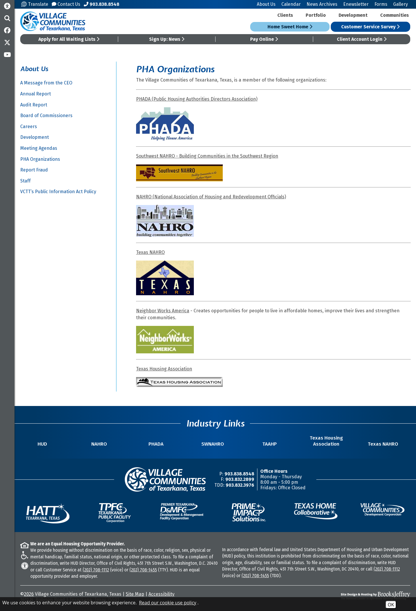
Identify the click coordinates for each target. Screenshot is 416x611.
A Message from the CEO (46, 83)
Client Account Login (362, 39)
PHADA (156, 444)
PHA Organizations (40, 159)
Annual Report (35, 94)
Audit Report (33, 105)
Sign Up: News (166, 39)
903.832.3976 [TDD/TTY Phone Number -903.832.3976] (240, 485)
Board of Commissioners (46, 115)
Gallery (400, 4)
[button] (7, 18)
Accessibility (161, 594)
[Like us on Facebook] (7, 30)
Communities (394, 15)
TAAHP (269, 444)
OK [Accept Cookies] (391, 604)
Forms (380, 4)
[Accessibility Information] (7, 6)
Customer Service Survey (370, 26)
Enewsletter (356, 4)
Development (353, 15)
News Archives (322, 4)
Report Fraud (34, 170)
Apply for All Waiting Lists (68, 39)
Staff (25, 181)
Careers (28, 126)
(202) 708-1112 (96, 570)
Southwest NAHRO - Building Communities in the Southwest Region (207, 156)
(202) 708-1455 (143, 570)
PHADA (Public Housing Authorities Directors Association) (196, 99)
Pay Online (264, 39)
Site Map (135, 594)
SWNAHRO (212, 444)
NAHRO (99, 444)
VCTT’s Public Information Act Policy (58, 191)
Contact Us (66, 4)
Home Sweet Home (290, 26)
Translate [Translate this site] (34, 4)
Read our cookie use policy (167, 602)
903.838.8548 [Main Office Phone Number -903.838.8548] (239, 474)
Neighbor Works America (162, 310)
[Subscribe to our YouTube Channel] (7, 55)
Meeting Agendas (38, 148)
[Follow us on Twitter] (7, 42)
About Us (266, 4)
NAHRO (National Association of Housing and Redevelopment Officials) (211, 197)
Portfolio (316, 15)
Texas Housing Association (164, 369)
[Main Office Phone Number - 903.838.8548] (101, 4)
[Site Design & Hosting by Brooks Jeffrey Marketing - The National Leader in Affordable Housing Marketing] (362, 595)
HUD (42, 444)
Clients (285, 15)
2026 (29, 594)
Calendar (291, 4)
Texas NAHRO (150, 252)
